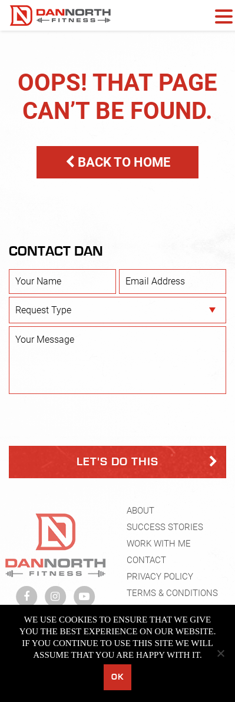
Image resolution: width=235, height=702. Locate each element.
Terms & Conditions (172, 595)
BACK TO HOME (117, 162)
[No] (220, 653)
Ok (117, 677)
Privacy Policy (160, 579)
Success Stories (165, 529)
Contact (146, 562)
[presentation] (98, 420)
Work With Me (159, 546)
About (140, 513)
